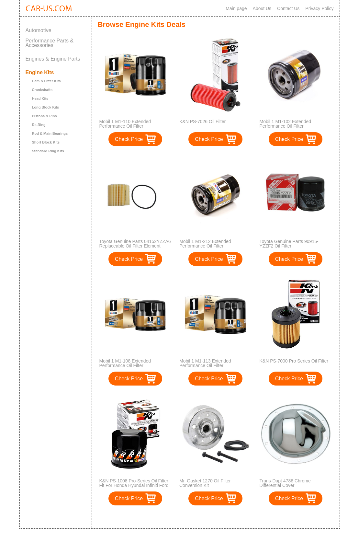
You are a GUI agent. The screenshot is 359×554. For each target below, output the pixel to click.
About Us (262, 8)
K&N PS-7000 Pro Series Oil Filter (294, 361)
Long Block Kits (45, 107)
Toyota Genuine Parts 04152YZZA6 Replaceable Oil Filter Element (135, 243)
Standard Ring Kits (48, 151)
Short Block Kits (46, 142)
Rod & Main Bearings (50, 133)
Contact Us (288, 8)
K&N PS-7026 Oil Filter (202, 121)
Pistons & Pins (44, 116)
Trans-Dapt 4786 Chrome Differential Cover (285, 483)
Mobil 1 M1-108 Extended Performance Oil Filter (125, 363)
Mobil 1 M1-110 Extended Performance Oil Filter (125, 124)
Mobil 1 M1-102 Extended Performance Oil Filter (285, 124)
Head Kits (40, 98)
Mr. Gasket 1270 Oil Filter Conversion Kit (205, 483)
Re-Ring (39, 125)
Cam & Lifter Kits (46, 81)
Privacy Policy (319, 8)
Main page (236, 8)
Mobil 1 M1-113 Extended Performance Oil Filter (205, 363)
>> (227, 517)
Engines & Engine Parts (53, 59)
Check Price (129, 139)
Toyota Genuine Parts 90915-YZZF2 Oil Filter (289, 243)
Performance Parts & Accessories (50, 43)
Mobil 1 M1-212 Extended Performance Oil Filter (205, 243)
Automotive (38, 30)
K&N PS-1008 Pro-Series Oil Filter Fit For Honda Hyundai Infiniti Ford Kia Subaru (134, 485)
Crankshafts (42, 90)
